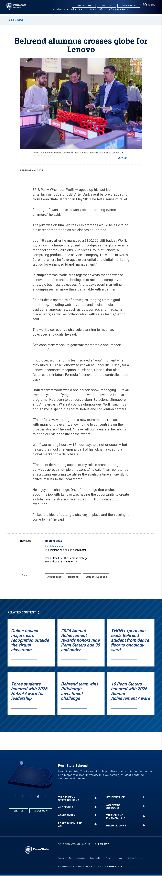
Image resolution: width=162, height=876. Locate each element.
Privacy (61, 858)
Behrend (73, 576)
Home (11, 20)
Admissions (77, 11)
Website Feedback (135, 858)
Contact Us (83, 5)
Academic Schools (113, 807)
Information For (116, 11)
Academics (59, 11)
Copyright (110, 858)
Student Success (96, 576)
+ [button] (95, 798)
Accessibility (95, 858)
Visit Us (106, 5)
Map (120, 858)
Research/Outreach (70, 825)
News (20, 20)
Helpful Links (116, 825)
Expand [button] (122, 157)
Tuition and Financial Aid (115, 817)
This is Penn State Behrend (68, 799)
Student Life (96, 11)
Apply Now (128, 5)
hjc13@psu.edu (54, 546)
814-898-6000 (102, 843)
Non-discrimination (77, 858)
